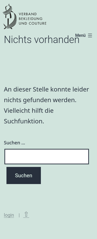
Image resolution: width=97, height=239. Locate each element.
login (9, 215)
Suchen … (14, 142)
